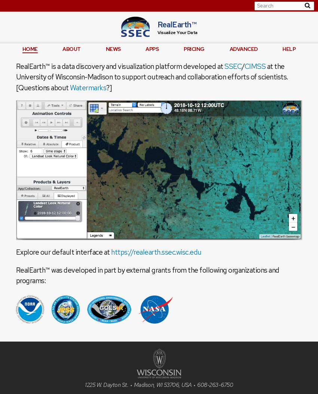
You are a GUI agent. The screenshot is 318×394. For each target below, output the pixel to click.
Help (289, 49)
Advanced (244, 49)
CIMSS (255, 66)
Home (30, 49)
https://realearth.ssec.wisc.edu (156, 252)
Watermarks (88, 88)
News (113, 49)
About (71, 49)
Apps (152, 49)
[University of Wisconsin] (159, 376)
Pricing (194, 49)
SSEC (233, 66)
